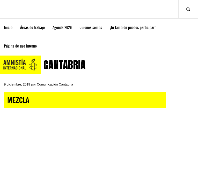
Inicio (8, 27)
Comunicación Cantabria (55, 84)
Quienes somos (90, 27)
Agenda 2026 (62, 27)
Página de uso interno (20, 46)
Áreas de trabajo (32, 27)
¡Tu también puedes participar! (133, 27)
